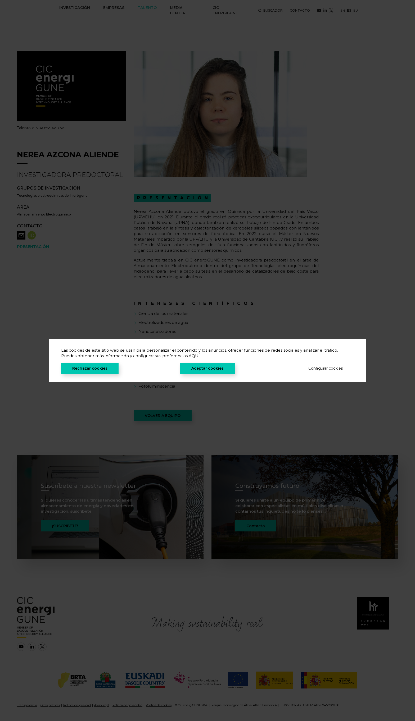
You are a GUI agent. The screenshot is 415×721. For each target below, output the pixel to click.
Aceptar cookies (207, 368)
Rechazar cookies (89, 368)
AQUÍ (194, 355)
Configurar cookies (325, 368)
